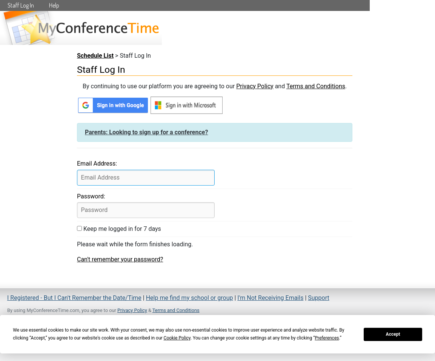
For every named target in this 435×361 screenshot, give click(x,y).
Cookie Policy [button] (177, 338)
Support (318, 297)
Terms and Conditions (315, 86)
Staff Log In (21, 5)
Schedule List (95, 55)
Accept (393, 334)
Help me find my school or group (189, 297)
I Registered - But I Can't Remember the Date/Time (74, 297)
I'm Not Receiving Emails (270, 297)
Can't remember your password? (120, 259)
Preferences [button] (327, 338)
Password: (91, 196)
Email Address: (97, 163)
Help (54, 5)
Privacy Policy (255, 86)
